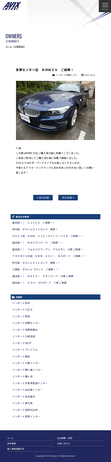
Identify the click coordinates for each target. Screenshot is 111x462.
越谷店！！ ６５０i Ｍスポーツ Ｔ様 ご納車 (39, 282)
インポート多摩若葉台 (25, 329)
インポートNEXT (22, 343)
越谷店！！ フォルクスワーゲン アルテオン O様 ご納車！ (47, 249)
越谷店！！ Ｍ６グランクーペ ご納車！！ (37, 242)
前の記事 (43, 197)
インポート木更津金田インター (30, 383)
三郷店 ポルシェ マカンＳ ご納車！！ (35, 269)
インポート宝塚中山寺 (25, 410)
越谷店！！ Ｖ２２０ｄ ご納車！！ (33, 222)
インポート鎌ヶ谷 (22, 376)
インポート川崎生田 (23, 336)
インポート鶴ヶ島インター (27, 369)
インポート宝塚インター (26, 416)
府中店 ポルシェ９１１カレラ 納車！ (35, 229)
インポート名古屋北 (23, 396)
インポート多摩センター (67, 75)
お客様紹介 (19, 46)
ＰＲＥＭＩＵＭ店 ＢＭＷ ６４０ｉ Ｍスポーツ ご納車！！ (49, 256)
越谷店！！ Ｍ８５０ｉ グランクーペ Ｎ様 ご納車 (43, 276)
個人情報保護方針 (16, 448)
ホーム (9, 46)
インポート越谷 (21, 356)
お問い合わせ (63, 443)
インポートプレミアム (24, 349)
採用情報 (11, 443)
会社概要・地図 (64, 437)
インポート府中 (21, 303)
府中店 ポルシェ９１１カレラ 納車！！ (36, 262)
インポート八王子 (22, 309)
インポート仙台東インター (27, 389)
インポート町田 (21, 316)
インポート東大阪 (22, 403)
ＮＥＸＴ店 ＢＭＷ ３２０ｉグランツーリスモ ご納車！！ (47, 236)
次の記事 (68, 197)
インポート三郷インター (26, 363)
